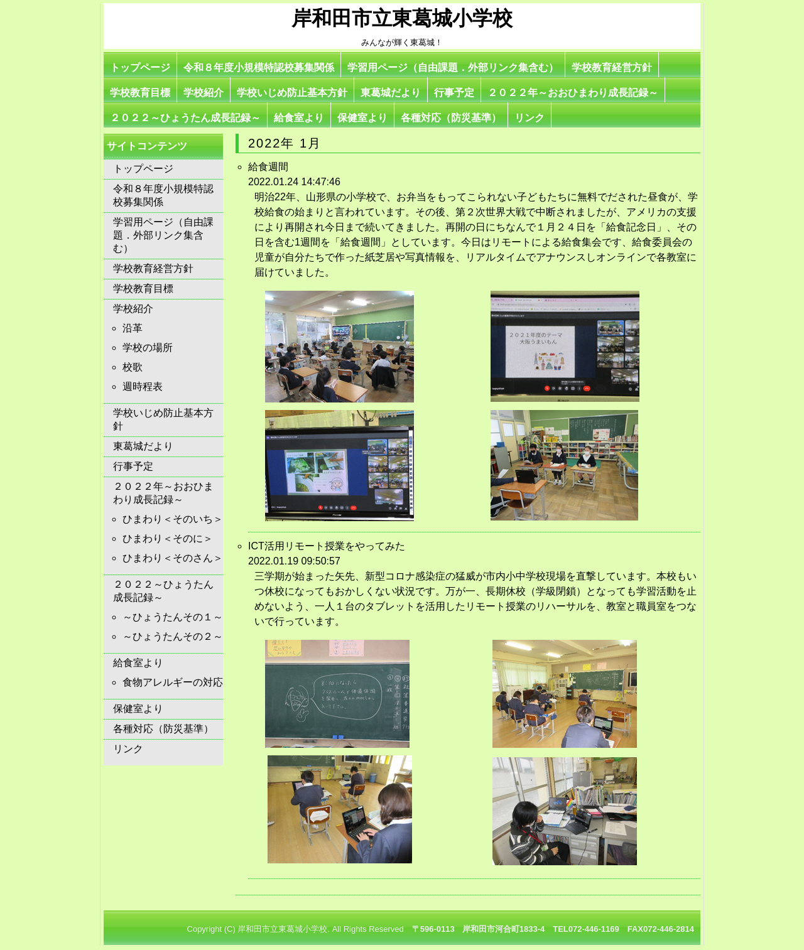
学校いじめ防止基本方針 (292, 92)
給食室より (299, 117)
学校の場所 (147, 347)
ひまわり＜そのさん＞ (172, 558)
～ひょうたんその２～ (172, 636)
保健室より (362, 117)
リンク (529, 117)
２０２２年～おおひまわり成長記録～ (572, 92)
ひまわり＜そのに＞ (167, 538)
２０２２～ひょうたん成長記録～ (185, 117)
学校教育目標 (140, 92)
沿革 (132, 328)
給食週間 (268, 166)
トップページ (140, 67)
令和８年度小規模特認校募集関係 (258, 67)
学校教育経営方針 (612, 67)
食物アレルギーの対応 (172, 682)
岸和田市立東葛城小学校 (402, 18)
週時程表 (142, 386)
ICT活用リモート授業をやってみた (326, 546)
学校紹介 (203, 92)
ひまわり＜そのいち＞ (172, 519)
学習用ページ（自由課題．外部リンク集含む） (452, 67)
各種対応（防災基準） (451, 117)
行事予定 (454, 92)
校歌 (132, 367)
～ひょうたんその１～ (172, 617)
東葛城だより (391, 92)
